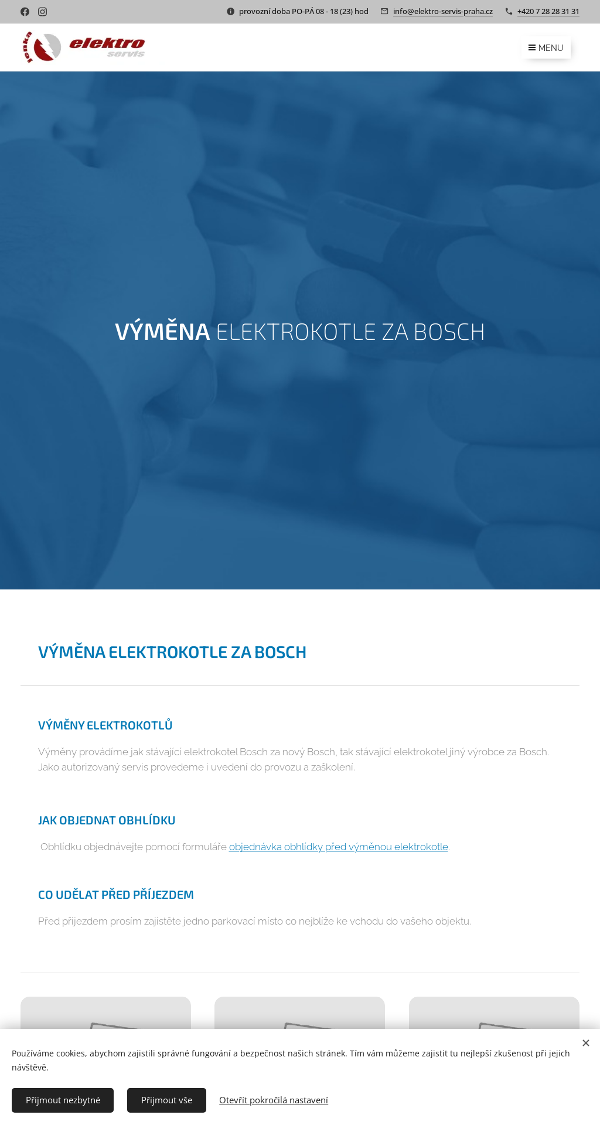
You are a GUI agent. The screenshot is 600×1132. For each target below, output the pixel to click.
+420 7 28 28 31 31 (548, 11)
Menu (546, 48)
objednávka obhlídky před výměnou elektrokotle (338, 847)
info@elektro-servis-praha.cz (443, 11)
